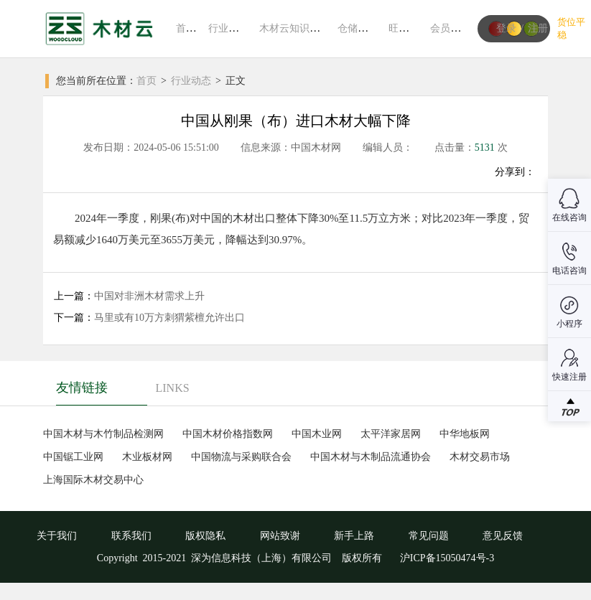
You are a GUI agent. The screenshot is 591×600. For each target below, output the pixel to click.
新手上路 (354, 535)
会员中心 (450, 28)
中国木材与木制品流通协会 (370, 456)
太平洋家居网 (390, 433)
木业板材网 (147, 456)
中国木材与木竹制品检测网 (103, 433)
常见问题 (429, 535)
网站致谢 (280, 535)
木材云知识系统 (294, 28)
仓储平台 (358, 28)
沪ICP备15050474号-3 (445, 558)
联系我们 (131, 535)
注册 (538, 28)
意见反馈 (503, 535)
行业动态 (228, 28)
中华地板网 (464, 433)
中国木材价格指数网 (227, 433)
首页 (186, 28)
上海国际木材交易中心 (93, 479)
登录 (506, 28)
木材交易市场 (480, 456)
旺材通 (403, 28)
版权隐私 (205, 535)
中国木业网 (317, 433)
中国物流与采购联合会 (241, 456)
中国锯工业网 (73, 456)
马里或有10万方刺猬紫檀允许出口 (169, 317)
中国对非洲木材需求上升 (149, 296)
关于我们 (57, 535)
